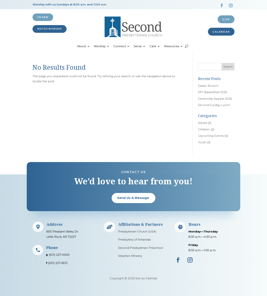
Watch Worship (49, 28)
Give (226, 19)
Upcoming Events (211, 136)
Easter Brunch (208, 85)
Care (153, 46)
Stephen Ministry (130, 256)
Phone (52, 247)
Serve (138, 46)
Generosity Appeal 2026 (215, 98)
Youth (202, 142)
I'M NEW (42, 17)
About (81, 46)
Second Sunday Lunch (214, 105)
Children (204, 129)
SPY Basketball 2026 (212, 92)
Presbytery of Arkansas (134, 239)
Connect (119, 46)
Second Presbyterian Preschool (140, 248)
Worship (100, 46)
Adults (202, 123)
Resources (171, 46)
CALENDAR (221, 31)
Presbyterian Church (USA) (137, 231)
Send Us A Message (133, 198)
